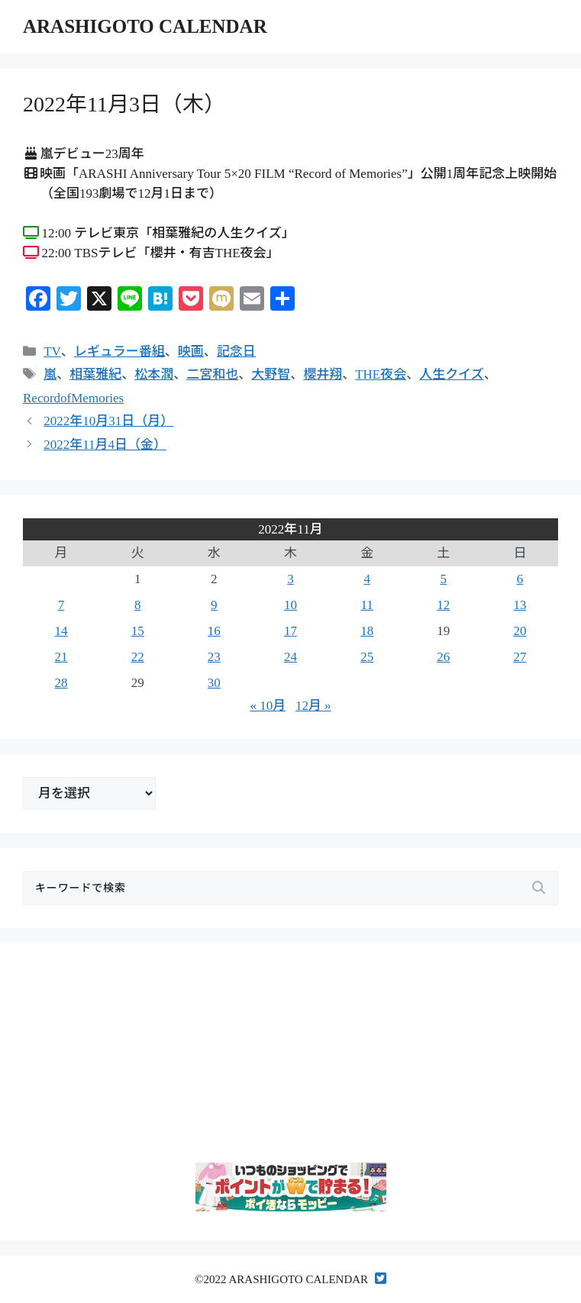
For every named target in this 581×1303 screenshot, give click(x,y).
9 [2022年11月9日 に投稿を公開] (214, 605)
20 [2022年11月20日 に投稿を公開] (519, 631)
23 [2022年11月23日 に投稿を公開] (214, 657)
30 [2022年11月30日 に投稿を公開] (214, 683)
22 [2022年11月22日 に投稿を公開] (137, 657)
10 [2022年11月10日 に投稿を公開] (290, 605)
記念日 (236, 351)
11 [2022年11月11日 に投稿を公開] (366, 605)
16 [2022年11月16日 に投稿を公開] (214, 631)
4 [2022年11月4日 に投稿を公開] (366, 579)
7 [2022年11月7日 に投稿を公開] (61, 605)
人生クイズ (451, 374)
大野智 (270, 374)
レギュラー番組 (119, 351)
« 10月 (268, 705)
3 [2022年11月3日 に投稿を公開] (290, 579)
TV (52, 351)
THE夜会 (380, 374)
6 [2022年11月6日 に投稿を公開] (520, 579)
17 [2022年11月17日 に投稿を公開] (290, 631)
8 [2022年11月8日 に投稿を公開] (137, 605)
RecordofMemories (73, 398)
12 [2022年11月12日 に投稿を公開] (443, 605)
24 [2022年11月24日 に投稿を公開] (290, 657)
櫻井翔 (322, 374)
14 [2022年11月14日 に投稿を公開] (61, 631)
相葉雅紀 (95, 374)
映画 (191, 351)
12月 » (313, 705)
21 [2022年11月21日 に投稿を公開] (61, 657)
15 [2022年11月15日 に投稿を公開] (137, 631)
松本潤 (153, 374)
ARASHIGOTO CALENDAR (145, 26)
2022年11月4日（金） (105, 444)
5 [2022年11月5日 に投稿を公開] (444, 579)
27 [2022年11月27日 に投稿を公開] (519, 657)
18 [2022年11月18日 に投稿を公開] (366, 631)
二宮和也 (212, 374)
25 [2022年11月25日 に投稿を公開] (366, 657)
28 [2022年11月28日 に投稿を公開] (61, 683)
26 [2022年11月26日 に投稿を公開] (443, 657)
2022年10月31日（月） (108, 421)
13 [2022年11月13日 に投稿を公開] (519, 605)
